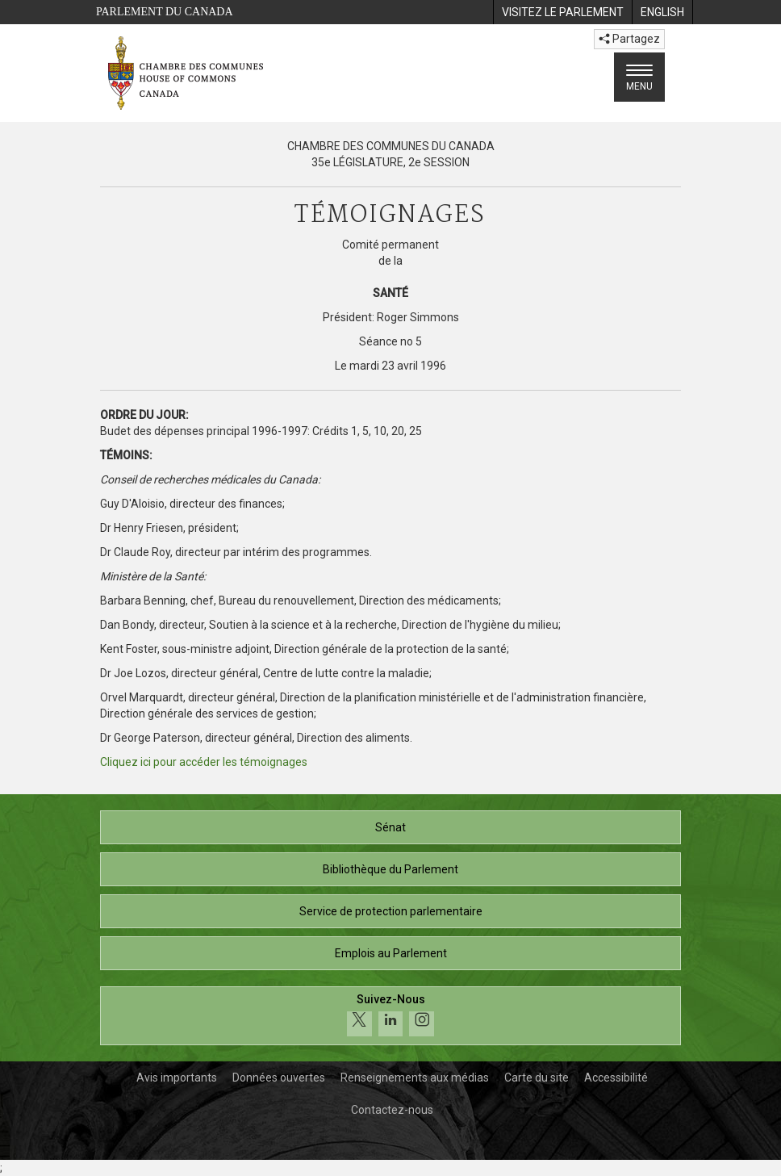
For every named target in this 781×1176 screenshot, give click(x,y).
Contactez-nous (392, 1109)
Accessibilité (616, 1077)
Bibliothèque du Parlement (390, 869)
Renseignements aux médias (414, 1077)
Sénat (390, 827)
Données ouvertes (278, 1077)
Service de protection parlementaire (390, 911)
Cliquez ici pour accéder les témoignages (203, 761)
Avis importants (176, 1077)
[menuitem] (562, 12)
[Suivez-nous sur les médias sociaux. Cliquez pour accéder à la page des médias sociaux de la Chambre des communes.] (390, 1015)
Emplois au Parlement (391, 953)
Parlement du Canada (164, 12)
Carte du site (536, 1077)
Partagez (629, 38)
